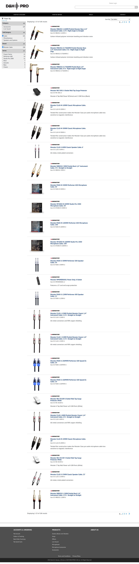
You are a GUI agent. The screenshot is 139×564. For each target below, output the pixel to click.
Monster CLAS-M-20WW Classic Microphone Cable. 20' (69, 442)
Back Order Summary (20, 541)
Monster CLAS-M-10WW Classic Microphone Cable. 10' (69, 108)
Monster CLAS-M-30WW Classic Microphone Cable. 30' (69, 131)
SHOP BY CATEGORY (19, 15)
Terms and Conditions (64, 558)
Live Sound (55, 543)
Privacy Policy (76, 558)
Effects (54, 541)
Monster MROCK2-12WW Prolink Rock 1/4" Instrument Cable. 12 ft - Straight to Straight (66, 496)
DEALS (91, 15)
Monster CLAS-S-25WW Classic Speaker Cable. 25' (68, 476)
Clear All (4, 20)
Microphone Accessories (59, 549)
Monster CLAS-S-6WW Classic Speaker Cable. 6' (67, 149)
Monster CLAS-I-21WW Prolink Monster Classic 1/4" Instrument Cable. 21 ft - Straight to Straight (68, 340)
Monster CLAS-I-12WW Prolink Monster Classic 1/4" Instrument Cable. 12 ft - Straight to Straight (68, 316)
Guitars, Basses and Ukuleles (60, 535)
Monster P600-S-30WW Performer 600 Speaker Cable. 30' (68, 263)
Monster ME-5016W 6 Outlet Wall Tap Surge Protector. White (66, 401)
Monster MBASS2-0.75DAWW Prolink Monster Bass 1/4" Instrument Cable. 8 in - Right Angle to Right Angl (68, 50)
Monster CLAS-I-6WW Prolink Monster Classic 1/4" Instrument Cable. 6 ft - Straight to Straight (69, 418)
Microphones (56, 546)
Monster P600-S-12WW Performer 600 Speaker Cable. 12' (68, 297)
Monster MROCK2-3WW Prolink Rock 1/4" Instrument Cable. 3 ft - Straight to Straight (66, 169)
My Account (17, 535)
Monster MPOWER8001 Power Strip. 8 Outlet (67, 281)
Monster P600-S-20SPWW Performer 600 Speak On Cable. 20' (68, 363)
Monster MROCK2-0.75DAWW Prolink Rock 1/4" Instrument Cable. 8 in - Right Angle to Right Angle (69, 68)
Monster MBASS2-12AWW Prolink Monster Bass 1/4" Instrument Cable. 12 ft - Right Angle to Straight (68, 31)
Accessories (55, 552)
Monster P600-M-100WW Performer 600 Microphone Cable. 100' (65, 225)
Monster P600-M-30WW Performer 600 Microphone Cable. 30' (65, 188)
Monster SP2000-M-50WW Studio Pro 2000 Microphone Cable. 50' (66, 207)
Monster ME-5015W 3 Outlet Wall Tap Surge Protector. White (66, 460)
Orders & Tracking (19, 538)
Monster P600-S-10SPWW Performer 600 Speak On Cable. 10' (68, 382)
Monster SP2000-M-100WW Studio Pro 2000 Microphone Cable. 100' (67, 244)
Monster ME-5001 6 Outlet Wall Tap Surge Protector (66, 91)
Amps (53, 538)
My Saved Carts (18, 543)
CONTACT (122, 15)
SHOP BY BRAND (57, 15)
